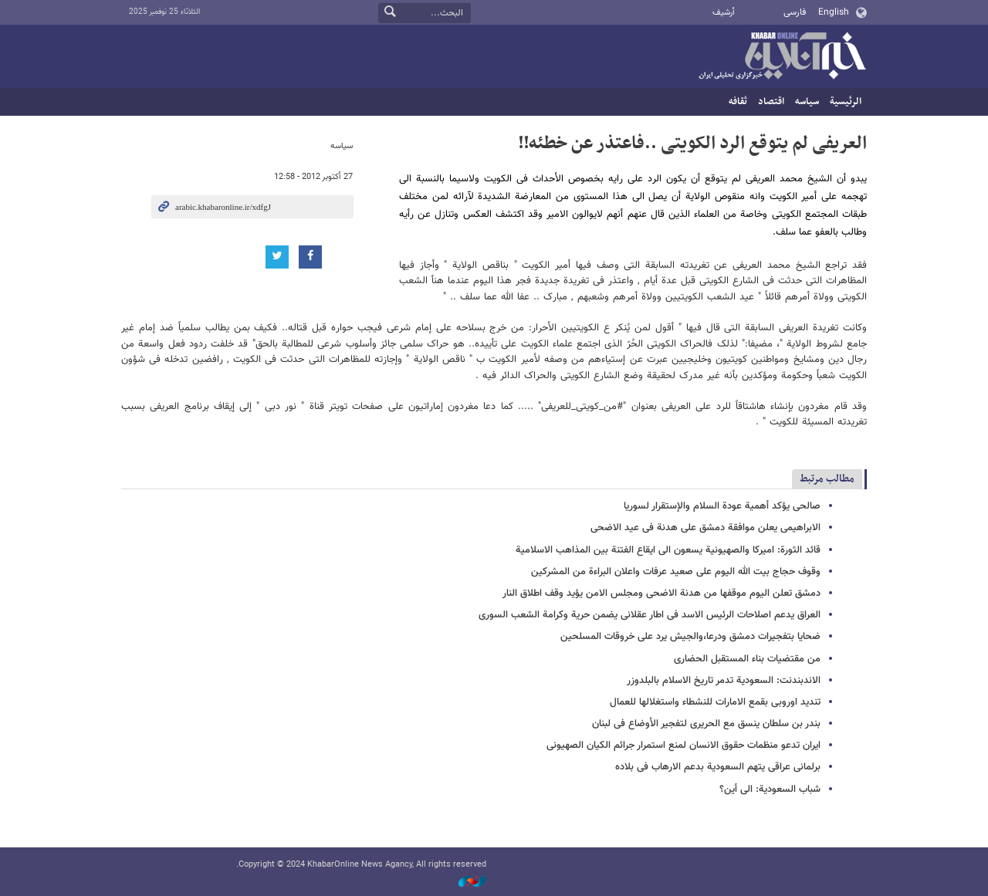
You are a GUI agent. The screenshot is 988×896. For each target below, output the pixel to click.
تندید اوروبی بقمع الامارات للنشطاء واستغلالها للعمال (715, 702)
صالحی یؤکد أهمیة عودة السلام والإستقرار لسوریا (722, 506)
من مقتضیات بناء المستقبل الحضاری (747, 659)
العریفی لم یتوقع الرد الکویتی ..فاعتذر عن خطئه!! (692, 143)
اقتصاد (771, 101)
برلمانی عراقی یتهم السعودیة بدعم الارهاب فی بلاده (718, 767)
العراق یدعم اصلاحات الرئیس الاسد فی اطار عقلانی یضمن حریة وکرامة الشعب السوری (650, 615)
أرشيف (723, 12)
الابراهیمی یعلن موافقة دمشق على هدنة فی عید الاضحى (705, 528)
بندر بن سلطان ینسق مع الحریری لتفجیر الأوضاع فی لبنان (706, 724)
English (833, 12)
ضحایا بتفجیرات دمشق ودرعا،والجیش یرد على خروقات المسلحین (690, 636)
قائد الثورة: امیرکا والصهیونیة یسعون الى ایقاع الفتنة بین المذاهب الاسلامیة (668, 550)
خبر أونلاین (782, 57)
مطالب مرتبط (827, 479)
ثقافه (738, 101)
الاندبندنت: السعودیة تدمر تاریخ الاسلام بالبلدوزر (724, 680)
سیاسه (807, 101)
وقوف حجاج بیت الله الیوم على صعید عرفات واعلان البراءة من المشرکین (676, 572)
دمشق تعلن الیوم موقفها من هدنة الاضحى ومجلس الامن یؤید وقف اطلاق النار (661, 593)
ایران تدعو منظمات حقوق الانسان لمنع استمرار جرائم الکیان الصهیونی (683, 745)
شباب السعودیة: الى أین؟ (770, 789)
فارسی (794, 12)
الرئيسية (845, 101)
